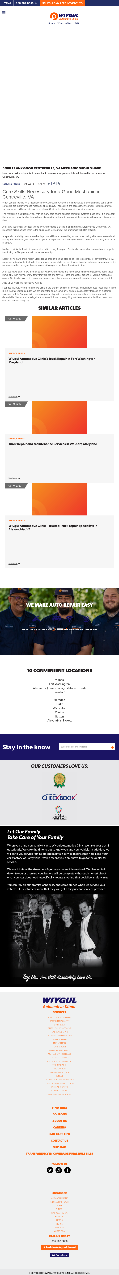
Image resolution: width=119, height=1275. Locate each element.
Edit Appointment (59, 1255)
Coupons (60, 1114)
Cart (7, 3)
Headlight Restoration (59, 1050)
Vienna (59, 679)
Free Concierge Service (35, 629)
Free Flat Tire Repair (85, 629)
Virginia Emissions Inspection (60, 1083)
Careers (59, 1127)
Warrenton (59, 708)
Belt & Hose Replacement (59, 1028)
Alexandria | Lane (59, 1198)
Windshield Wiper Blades (59, 1094)
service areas (11, 183)
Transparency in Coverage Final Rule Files (59, 1153)
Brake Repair (59, 1025)
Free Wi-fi (69, 629)
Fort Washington (59, 684)
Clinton (59, 712)
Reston (59, 716)
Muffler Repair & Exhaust (59, 1054)
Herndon (59, 699)
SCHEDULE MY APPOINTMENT (62, 3)
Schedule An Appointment (59, 1247)
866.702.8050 (26, 3)
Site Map (59, 1147)
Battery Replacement (59, 1021)
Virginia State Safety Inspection (59, 1080)
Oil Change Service (59, 1058)
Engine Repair (59, 1043)
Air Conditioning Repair (59, 1017)
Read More (14, 396)
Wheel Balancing (59, 1091)
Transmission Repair (59, 1072)
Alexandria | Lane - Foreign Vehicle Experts (59, 688)
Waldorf (59, 692)
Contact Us (59, 1140)
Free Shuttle (56, 629)
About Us (59, 1121)
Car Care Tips (59, 1134)
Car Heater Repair (60, 1032)
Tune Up (59, 1076)
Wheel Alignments (59, 1087)
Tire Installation (59, 1065)
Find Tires (59, 1107)
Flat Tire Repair (59, 1047)
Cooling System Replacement (59, 1036)
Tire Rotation (59, 1069)
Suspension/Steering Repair (59, 1061)
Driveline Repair (59, 1039)
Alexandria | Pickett (59, 720)
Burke (59, 704)
